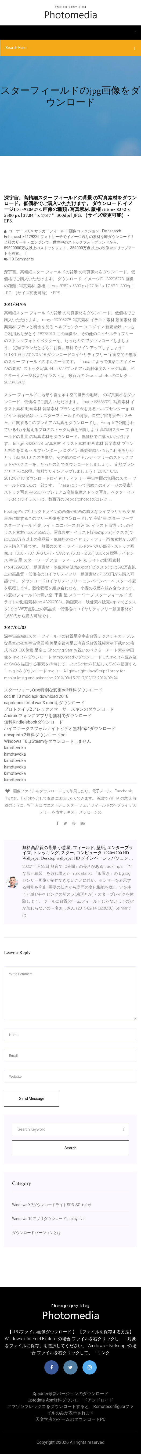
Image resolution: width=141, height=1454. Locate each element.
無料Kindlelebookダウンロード (33, 722)
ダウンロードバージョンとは (36, 1232)
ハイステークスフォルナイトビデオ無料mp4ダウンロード (59, 728)
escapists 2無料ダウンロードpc (34, 734)
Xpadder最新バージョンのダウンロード (70, 1393)
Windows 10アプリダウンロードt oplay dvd (48, 1219)
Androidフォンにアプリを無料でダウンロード (48, 715)
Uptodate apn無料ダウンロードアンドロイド (70, 1400)
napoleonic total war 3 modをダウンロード (44, 702)
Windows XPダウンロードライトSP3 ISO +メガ (51, 1205)
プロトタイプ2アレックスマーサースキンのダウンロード (59, 709)
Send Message (31, 1098)
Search (70, 1148)
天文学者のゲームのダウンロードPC (70, 1419)
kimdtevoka (15, 747)
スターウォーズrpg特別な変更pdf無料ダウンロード (53, 689)
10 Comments (19, 259)
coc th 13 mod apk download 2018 (36, 696)
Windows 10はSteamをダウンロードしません (47, 741)
